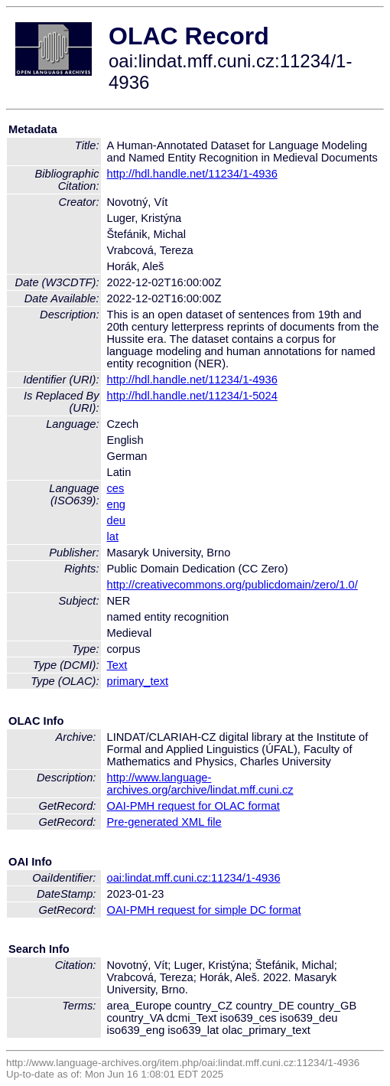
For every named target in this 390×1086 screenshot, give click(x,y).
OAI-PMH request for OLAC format (193, 806)
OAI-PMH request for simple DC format (204, 910)
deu (116, 520)
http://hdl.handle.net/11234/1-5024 (192, 396)
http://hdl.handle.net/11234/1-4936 (192, 174)
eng (116, 504)
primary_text (138, 681)
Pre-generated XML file (164, 822)
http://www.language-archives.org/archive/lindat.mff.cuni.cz (200, 783)
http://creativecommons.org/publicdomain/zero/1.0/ (232, 585)
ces (116, 488)
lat (113, 536)
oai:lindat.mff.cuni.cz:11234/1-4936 (194, 878)
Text (117, 665)
